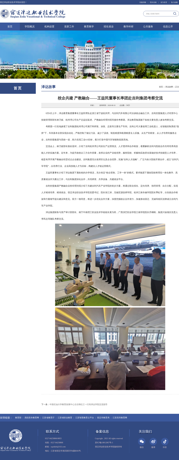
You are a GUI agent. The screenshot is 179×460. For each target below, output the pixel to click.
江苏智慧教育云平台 (84, 418)
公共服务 (148, 26)
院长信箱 (153, 2)
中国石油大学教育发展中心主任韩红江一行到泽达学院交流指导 (78, 404)
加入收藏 (174, 2)
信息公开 (168, 26)
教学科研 (128, 26)
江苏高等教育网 (120, 418)
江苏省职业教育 (65, 418)
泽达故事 (169, 87)
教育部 (18, 418)
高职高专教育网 (32, 418)
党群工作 (69, 26)
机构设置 (49, 26)
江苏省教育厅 (48, 418)
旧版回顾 (142, 2)
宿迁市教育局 (103, 418)
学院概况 (30, 26)
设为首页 (164, 2)
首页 (9, 26)
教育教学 (89, 26)
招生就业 (109, 26)
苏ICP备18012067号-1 (104, 443)
